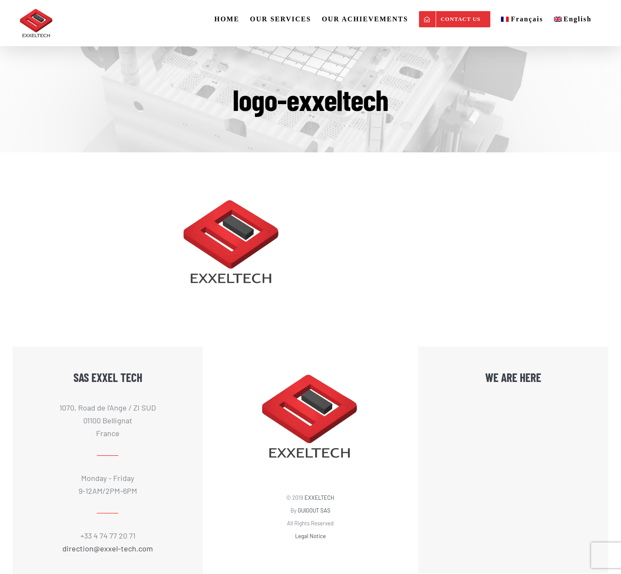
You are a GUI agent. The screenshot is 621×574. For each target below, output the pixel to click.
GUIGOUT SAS (314, 510)
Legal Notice (310, 536)
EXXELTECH (319, 497)
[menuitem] (522, 19)
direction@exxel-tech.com (107, 548)
